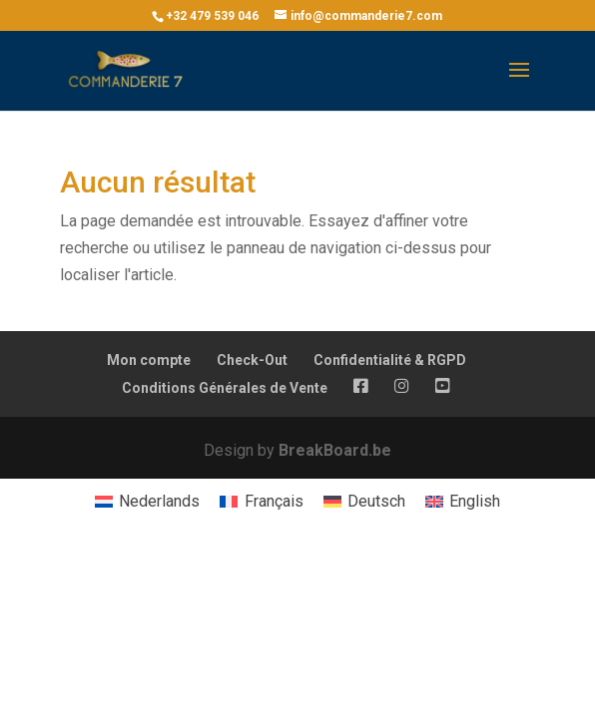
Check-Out (252, 360)
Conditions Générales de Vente (224, 388)
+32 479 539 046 (212, 16)
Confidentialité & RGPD (389, 360)
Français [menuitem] (274, 501)
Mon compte (149, 360)
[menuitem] (147, 502)
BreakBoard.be (335, 450)
